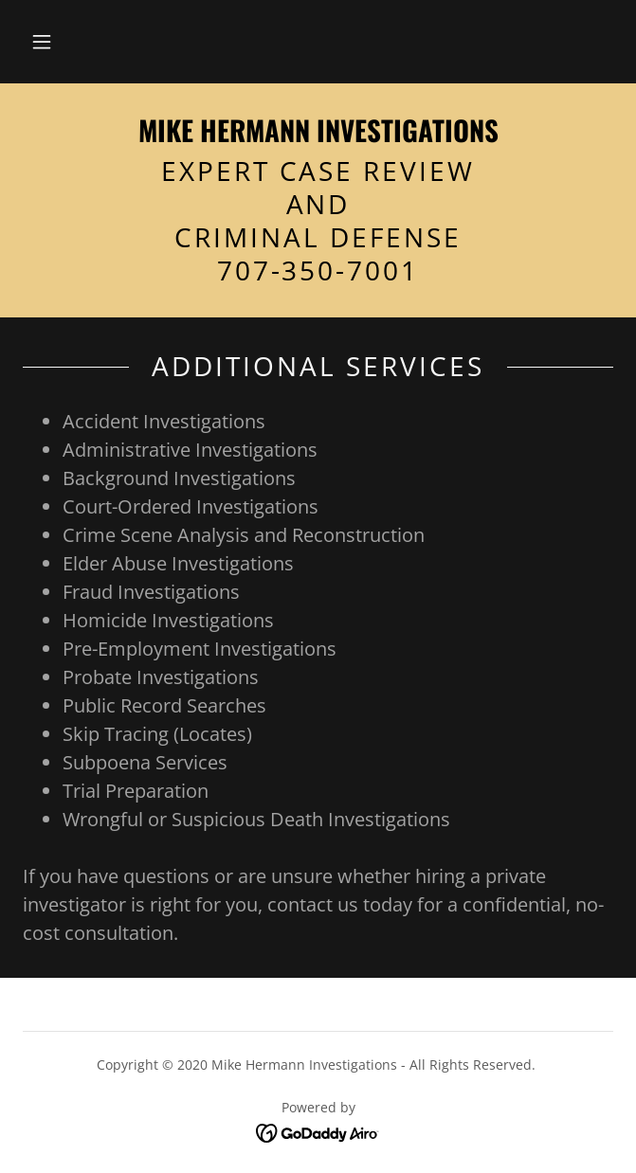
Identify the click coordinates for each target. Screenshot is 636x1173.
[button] (42, 42)
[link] (318, 130)
